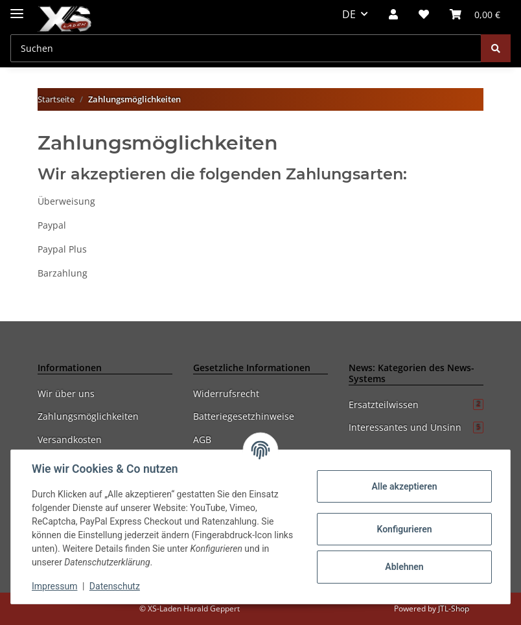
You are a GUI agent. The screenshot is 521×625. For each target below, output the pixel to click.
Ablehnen (404, 567)
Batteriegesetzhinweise (243, 416)
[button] (393, 14)
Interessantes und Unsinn (416, 427)
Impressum (54, 586)
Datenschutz (114, 586)
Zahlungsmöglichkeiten (88, 416)
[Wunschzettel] (423, 14)
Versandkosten (70, 439)
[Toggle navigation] (16, 8)
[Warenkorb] (475, 14)
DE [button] (349, 14)
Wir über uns (66, 393)
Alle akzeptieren (404, 486)
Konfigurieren (404, 529)
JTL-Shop (453, 608)
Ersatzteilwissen (416, 404)
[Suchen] (245, 48)
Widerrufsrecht (226, 393)
